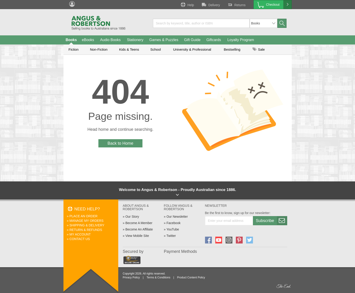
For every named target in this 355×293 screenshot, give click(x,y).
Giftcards (213, 40)
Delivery (210, 4)
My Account (80, 234)
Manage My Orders (86, 220)
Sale (258, 49)
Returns (236, 4)
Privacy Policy (131, 277)
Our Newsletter (177, 216)
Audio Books (110, 40)
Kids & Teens (129, 49)
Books (71, 40)
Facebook (173, 223)
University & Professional (192, 49)
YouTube (172, 229)
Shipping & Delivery (86, 225)
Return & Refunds (85, 230)
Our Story (132, 216)
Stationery (135, 40)
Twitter (171, 236)
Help (187, 4)
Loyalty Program (240, 40)
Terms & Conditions (158, 277)
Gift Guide (192, 40)
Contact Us (79, 239)
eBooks (88, 40)
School (155, 49)
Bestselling (232, 49)
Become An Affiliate (139, 229)
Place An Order (83, 216)
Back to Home (120, 143)
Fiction (73, 49)
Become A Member (138, 223)
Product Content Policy (191, 277)
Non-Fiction (99, 49)
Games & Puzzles (163, 40)
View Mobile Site (137, 236)
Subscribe (271, 220)
